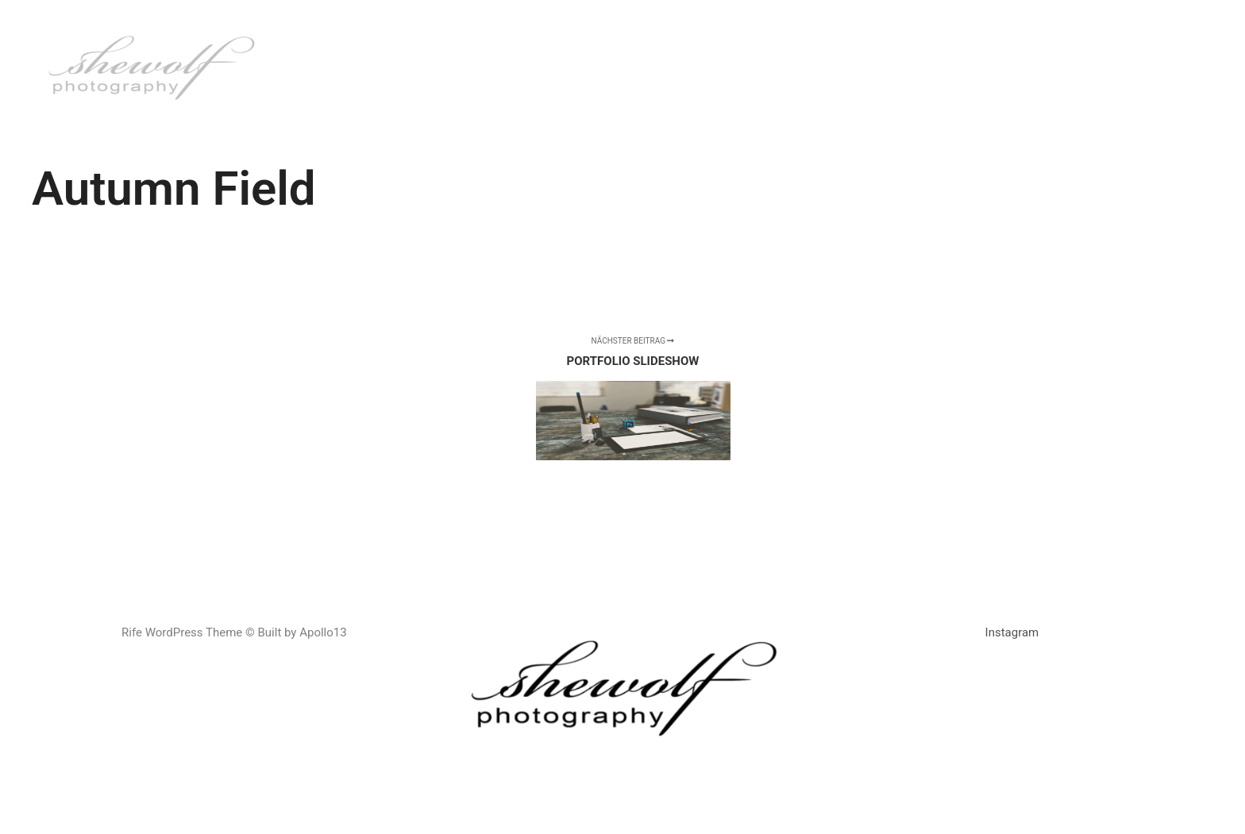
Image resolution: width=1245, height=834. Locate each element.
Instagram (1012, 632)
